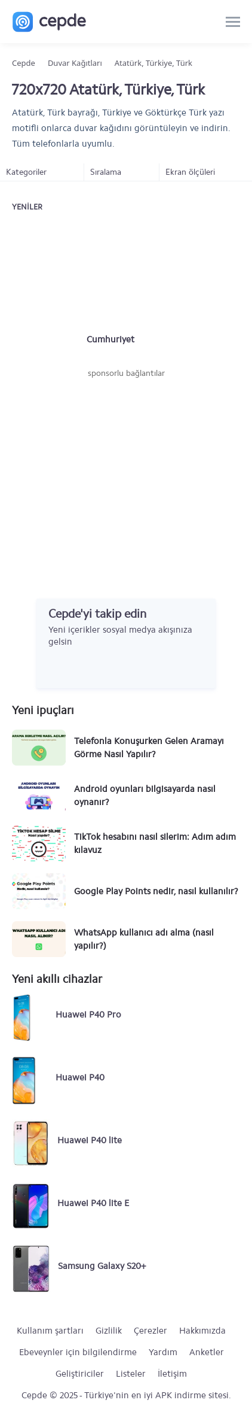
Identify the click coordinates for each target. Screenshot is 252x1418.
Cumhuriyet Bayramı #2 (110, 340)
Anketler (206, 1352)
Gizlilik (109, 1330)
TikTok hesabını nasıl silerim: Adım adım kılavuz (155, 843)
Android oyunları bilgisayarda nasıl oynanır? (145, 795)
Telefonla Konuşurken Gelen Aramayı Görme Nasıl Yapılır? (149, 748)
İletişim (172, 1373)
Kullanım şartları (50, 1330)
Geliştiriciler (80, 1373)
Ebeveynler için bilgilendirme (78, 1352)
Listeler (131, 1373)
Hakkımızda (202, 1330)
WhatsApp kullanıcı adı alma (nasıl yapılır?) (144, 939)
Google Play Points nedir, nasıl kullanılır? (156, 891)
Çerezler (150, 1330)
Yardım (163, 1352)
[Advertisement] (126, 469)
